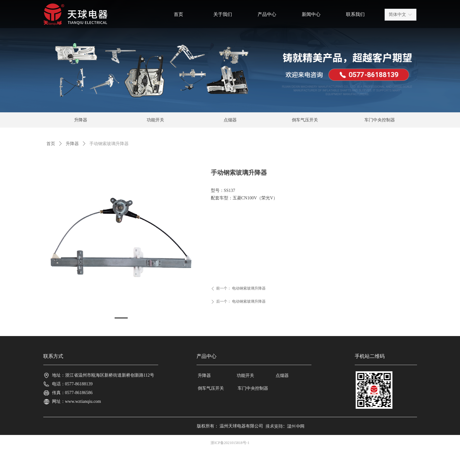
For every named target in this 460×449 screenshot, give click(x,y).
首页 (50, 143)
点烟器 (230, 120)
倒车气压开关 (305, 120)
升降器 (72, 143)
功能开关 (155, 120)
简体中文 (397, 14)
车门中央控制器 (379, 120)
